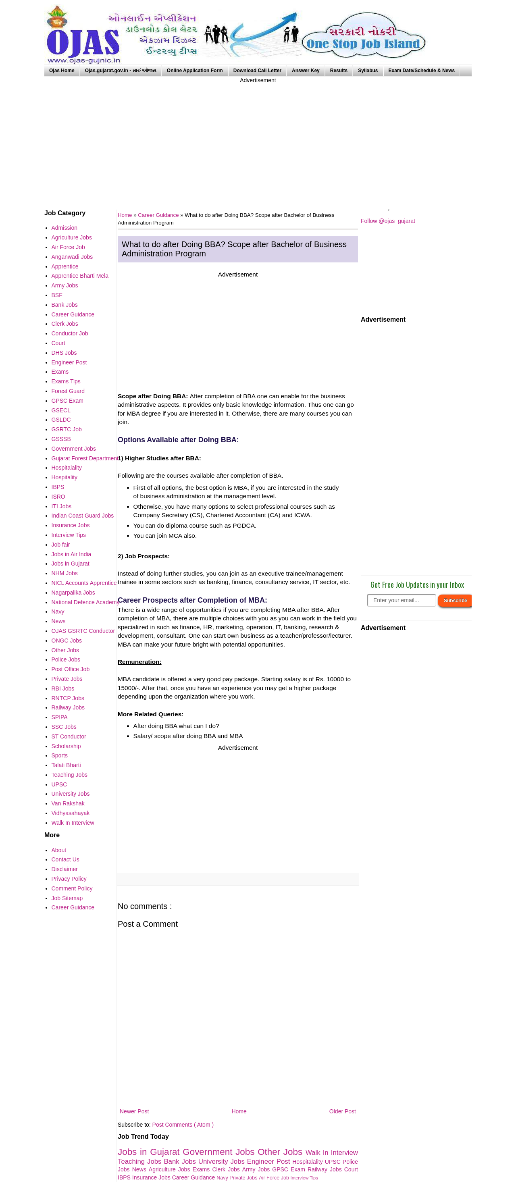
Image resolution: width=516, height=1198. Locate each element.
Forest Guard (68, 391)
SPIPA (60, 717)
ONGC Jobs (67, 640)
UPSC (334, 1161)
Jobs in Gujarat (150, 1152)
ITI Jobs (62, 506)
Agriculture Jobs (171, 1169)
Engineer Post (270, 1161)
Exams (202, 1169)
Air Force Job (274, 1178)
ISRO (58, 496)
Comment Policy (72, 888)
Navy (222, 1178)
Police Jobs (66, 659)
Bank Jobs (181, 1161)
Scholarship (66, 746)
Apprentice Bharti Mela (80, 275)
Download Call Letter (257, 70)
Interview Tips (304, 1177)
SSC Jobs (64, 727)
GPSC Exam (290, 1169)
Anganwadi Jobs (72, 257)
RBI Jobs (63, 688)
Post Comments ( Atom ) (183, 1124)
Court (351, 1169)
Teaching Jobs (141, 1161)
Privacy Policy (69, 879)
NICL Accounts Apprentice (84, 583)
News (140, 1169)
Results (338, 70)
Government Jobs (220, 1152)
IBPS (125, 1177)
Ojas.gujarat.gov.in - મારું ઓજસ (120, 70)
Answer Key (306, 70)
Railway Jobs (326, 1169)
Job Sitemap (67, 898)
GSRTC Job (67, 429)
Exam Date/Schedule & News (422, 70)
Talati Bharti (66, 765)
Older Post (342, 1111)
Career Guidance (159, 215)
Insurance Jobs (152, 1177)
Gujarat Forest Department (85, 458)
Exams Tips (66, 381)
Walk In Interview (332, 1152)
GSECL (61, 410)
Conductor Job (70, 333)
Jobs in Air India (72, 554)
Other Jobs (282, 1152)
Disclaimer (65, 869)
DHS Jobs (64, 352)
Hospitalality (308, 1161)
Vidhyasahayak (71, 813)
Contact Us (65, 859)
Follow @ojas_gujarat (388, 221)
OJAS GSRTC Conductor (83, 631)
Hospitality (65, 477)
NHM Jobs (65, 573)
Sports (60, 755)
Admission (65, 228)
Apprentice (65, 266)
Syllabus (368, 70)
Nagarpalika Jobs (73, 592)
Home (238, 1111)
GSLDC (61, 419)
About (59, 850)
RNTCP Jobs (68, 698)
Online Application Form (195, 70)
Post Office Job (71, 669)
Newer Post (134, 1111)
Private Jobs (244, 1178)
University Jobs (222, 1161)
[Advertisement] (258, 141)
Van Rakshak (68, 803)
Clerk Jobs (227, 1169)
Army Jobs (257, 1169)
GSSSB (61, 439)
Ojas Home (62, 70)
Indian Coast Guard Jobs (83, 515)
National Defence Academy (86, 602)
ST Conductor (69, 736)
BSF (57, 295)
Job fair (61, 544)
